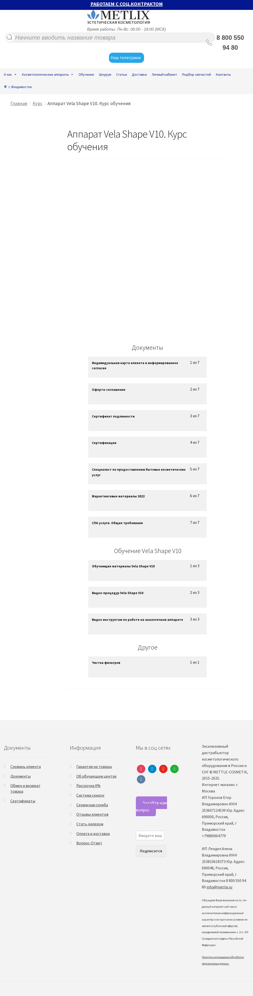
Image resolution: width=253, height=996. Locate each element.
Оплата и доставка (93, 833)
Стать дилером (89, 823)
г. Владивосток (20, 87)
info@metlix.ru (219, 886)
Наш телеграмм (126, 57)
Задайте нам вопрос (151, 806)
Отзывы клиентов (92, 814)
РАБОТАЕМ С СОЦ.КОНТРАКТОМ (126, 4)
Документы (20, 776)
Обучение (86, 74)
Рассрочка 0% (88, 785)
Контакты (223, 74)
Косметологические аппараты (48, 74)
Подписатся (151, 850)
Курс (37, 103)
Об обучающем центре (96, 776)
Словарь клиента (25, 766)
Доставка (139, 74)
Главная (18, 103)
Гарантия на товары (94, 766)
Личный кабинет (164, 74)
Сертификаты (22, 800)
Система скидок (90, 795)
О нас (10, 74)
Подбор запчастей (196, 74)
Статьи (121, 74)
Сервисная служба (92, 804)
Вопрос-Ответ (89, 842)
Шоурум (105, 74)
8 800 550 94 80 (230, 42)
